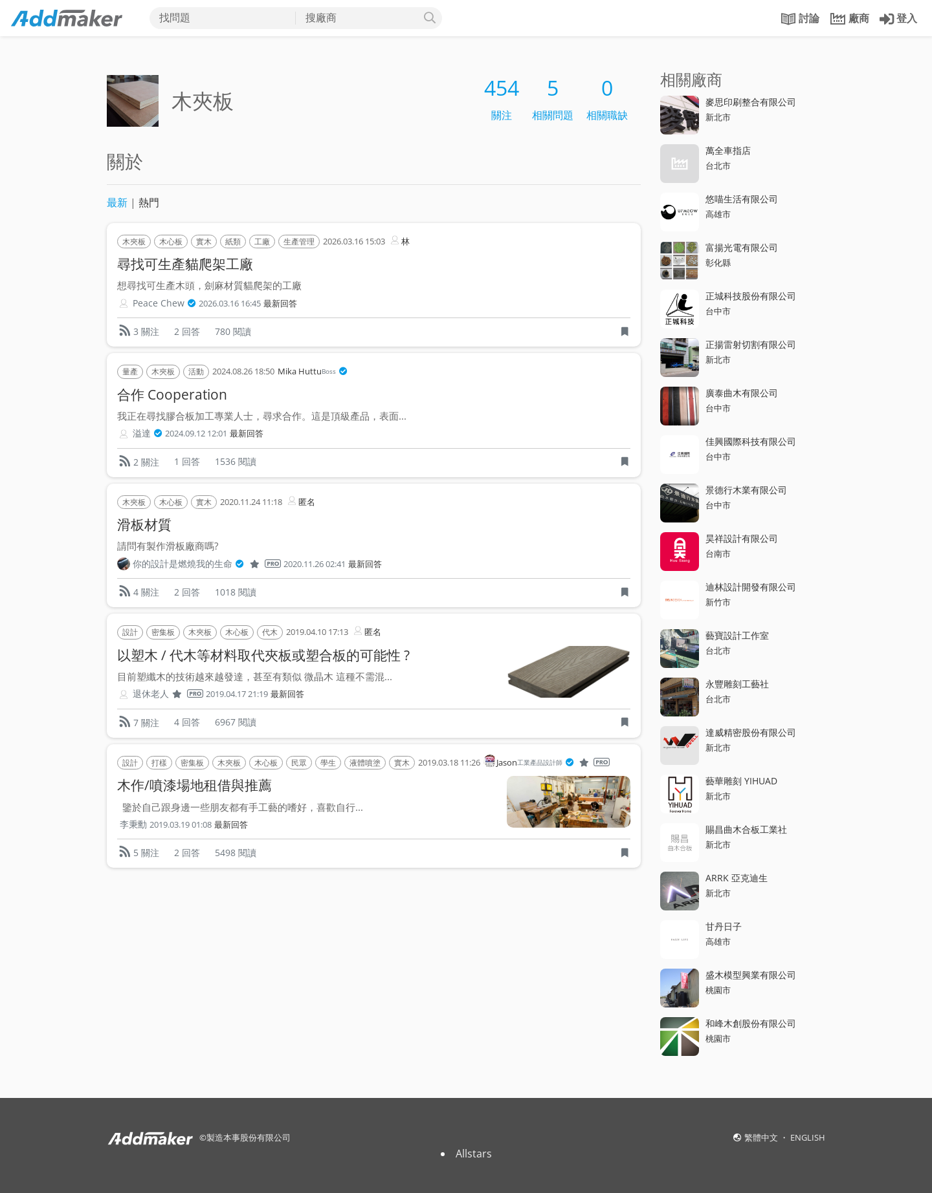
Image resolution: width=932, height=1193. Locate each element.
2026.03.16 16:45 (230, 303)
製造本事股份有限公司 (248, 1137)
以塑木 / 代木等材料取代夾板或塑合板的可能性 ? (263, 655)
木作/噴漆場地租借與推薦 (194, 785)
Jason (546, 763)
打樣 (159, 762)
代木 (270, 632)
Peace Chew (164, 303)
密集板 (163, 632)
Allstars (474, 1153)
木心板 (171, 241)
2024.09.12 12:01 (196, 433)
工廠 (262, 241)
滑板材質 (144, 524)
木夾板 (134, 241)
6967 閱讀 (235, 722)
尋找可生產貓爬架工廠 (185, 264)
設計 (130, 632)
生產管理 (299, 241)
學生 (328, 762)
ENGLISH (807, 1137)
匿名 (300, 501)
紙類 (233, 241)
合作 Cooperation (172, 394)
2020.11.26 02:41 (314, 564)
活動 (196, 371)
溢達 (147, 433)
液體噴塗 (365, 762)
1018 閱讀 (235, 592)
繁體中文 (762, 1137)
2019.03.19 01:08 (181, 824)
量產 (130, 371)
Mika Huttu (313, 371)
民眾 (299, 762)
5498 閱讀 (235, 852)
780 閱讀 (233, 331)
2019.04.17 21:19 (237, 694)
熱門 (149, 202)
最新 (117, 202)
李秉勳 (133, 824)
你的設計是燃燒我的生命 (207, 563)
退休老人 (168, 693)
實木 (204, 241)
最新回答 (280, 303)
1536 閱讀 (235, 461)
